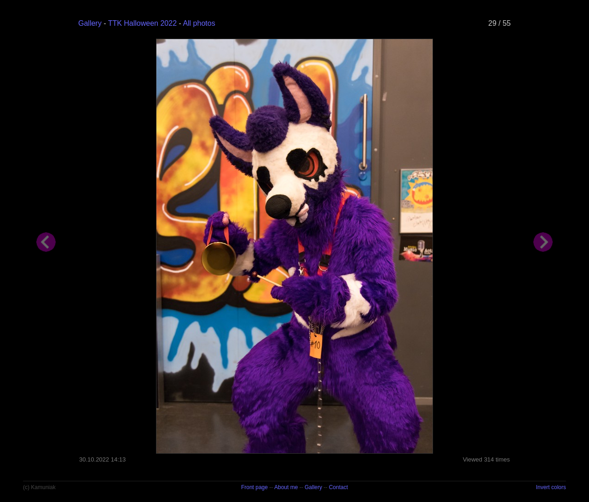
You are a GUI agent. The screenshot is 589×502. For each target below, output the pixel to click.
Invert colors (551, 487)
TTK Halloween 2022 (142, 23)
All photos (199, 23)
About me (286, 487)
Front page (254, 487)
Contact (338, 487)
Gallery (90, 23)
